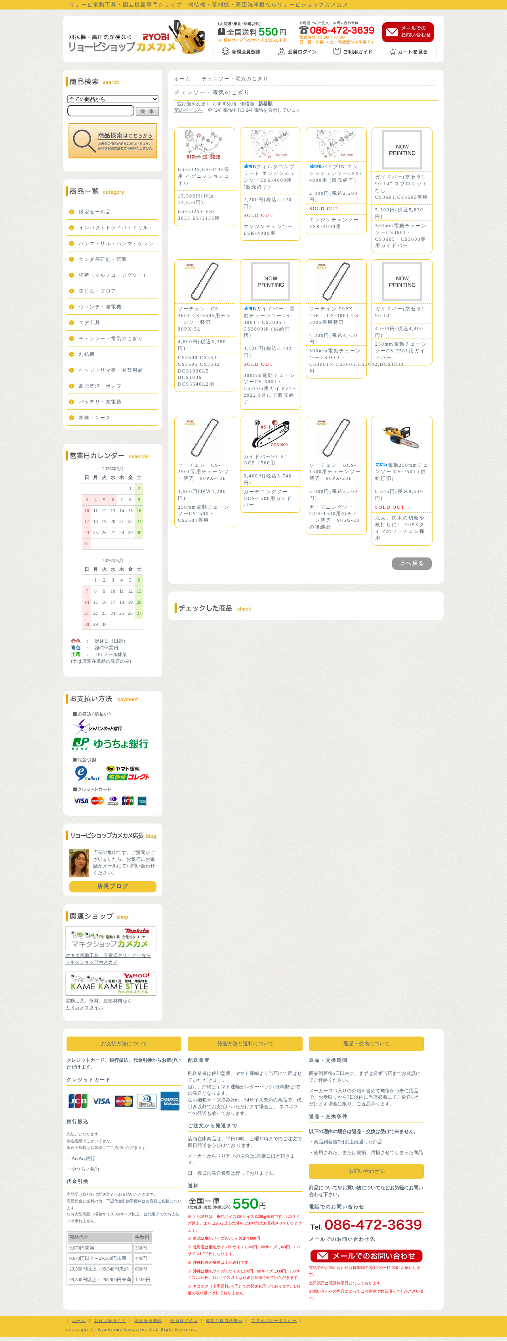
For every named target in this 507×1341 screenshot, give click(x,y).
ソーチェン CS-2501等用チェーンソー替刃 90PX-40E (203, 471)
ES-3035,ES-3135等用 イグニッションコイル (204, 176)
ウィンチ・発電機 (100, 307)
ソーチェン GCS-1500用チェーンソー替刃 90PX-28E (335, 471)
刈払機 (87, 354)
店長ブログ (113, 886)
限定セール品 (95, 212)
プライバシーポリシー (274, 1320)
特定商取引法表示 (224, 1320)
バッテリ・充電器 (100, 402)
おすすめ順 (224, 104)
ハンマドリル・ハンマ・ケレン (116, 243)
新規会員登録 (148, 1320)
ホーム (182, 79)
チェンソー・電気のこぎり (111, 338)
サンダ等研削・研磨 (103, 259)
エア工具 (89, 322)
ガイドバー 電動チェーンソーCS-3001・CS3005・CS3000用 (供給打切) (269, 322)
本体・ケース (95, 417)
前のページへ (188, 110)
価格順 (247, 104)
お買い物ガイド (110, 1320)
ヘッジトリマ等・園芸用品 (111, 370)
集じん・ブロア (97, 291)
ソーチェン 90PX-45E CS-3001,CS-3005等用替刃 (335, 315)
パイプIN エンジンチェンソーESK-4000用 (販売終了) (335, 173)
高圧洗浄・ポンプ (100, 386)
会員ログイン (184, 1320)
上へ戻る (412, 563)
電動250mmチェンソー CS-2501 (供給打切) (402, 471)
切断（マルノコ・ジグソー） (114, 275)
